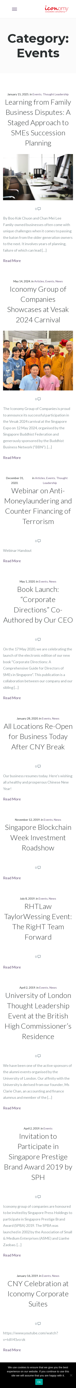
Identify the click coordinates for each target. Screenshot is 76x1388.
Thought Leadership (56, 94)
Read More (12, 260)
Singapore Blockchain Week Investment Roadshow (38, 837)
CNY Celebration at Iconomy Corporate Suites (38, 1293)
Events (37, 94)
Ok (39, 1382)
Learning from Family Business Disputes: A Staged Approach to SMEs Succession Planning (38, 122)
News (59, 281)
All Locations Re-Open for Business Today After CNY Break (38, 736)
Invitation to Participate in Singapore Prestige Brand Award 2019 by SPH (38, 1156)
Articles (39, 281)
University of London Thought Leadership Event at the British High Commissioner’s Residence (38, 1016)
